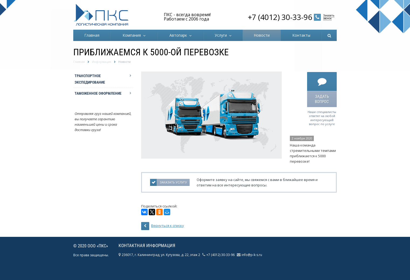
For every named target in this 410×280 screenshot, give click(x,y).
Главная (91, 35)
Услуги (222, 35)
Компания (133, 35)
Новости (262, 35)
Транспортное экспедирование (90, 79)
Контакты (301, 35)
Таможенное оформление (98, 93)
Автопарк (179, 35)
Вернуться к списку (162, 226)
